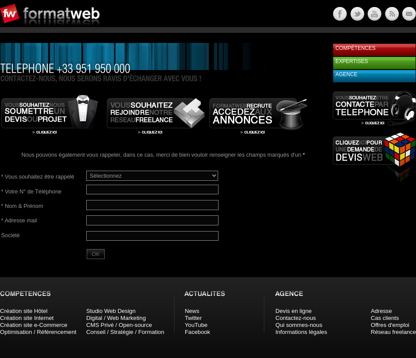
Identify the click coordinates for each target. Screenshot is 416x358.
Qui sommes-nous (298, 325)
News (192, 311)
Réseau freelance (393, 332)
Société (10, 235)
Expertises (351, 61)
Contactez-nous (295, 318)
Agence (346, 74)
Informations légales (301, 332)
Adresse (381, 311)
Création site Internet (26, 318)
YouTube (196, 325)
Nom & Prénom (22, 206)
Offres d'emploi (390, 325)
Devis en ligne (293, 311)
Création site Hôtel (23, 311)
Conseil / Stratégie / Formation (125, 332)
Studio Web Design (111, 311)
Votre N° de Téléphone (31, 191)
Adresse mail (19, 220)
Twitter (193, 318)
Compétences (355, 48)
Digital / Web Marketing (116, 318)
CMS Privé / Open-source (119, 325)
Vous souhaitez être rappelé (37, 176)
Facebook (197, 332)
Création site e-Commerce (33, 325)
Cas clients (385, 318)
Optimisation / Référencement (38, 332)
